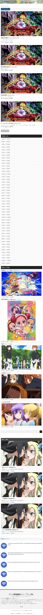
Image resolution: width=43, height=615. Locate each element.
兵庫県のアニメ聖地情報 (6, 211)
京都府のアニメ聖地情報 (6, 206)
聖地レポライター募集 (29, 610)
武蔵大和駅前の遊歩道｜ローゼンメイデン (9, 66)
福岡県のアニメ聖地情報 (6, 244)
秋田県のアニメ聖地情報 (6, 149)
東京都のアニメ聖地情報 (9, 70)
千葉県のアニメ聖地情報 (6, 168)
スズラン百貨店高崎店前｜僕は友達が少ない (10, 529)
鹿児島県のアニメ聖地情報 (6, 260)
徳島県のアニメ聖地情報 (6, 233)
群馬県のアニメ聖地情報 (6, 163)
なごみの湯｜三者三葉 (6, 401)
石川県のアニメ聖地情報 (6, 182)
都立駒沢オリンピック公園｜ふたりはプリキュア (11, 270)
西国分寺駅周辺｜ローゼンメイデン (7, 95)
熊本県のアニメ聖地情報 (6, 252)
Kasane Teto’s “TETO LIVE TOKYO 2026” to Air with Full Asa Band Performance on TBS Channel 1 (24, 571)
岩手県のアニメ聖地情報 (6, 144)
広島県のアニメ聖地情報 (6, 228)
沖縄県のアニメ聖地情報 (6, 263)
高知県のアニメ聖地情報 (6, 241)
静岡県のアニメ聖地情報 (6, 195)
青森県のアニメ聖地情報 (6, 141)
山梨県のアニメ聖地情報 (6, 187)
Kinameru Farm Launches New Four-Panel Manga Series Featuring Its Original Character (23, 581)
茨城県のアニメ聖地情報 (6, 157)
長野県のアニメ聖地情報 (6, 190)
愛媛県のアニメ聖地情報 (6, 238)
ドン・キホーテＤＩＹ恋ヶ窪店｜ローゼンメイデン (10, 123)
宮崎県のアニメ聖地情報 (6, 257)
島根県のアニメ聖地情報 (6, 222)
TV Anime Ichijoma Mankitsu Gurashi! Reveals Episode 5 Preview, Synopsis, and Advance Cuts (24, 562)
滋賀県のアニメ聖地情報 (6, 203)
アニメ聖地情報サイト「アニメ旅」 (21, 594)
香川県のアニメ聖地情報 (6, 236)
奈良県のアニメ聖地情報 (6, 214)
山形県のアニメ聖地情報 (6, 152)
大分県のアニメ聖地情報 (6, 255)
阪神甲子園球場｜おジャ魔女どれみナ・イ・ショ (11, 299)
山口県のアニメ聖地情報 (6, 230)
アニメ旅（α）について (14, 610)
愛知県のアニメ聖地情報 (6, 198)
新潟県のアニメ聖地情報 (6, 176)
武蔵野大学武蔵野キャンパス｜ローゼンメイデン (10, 37)
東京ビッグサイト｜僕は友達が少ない (9, 467)
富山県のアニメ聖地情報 (6, 179)
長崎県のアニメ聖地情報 (6, 249)
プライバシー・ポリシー (21, 610)
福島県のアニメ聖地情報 (6, 155)
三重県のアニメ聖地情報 (9, 370)
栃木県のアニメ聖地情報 (6, 160)
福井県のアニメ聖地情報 (6, 184)
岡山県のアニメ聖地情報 (6, 225)
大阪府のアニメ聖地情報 (6, 209)
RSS (22, 606)
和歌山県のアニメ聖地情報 (6, 217)
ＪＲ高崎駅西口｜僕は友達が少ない (8, 498)
